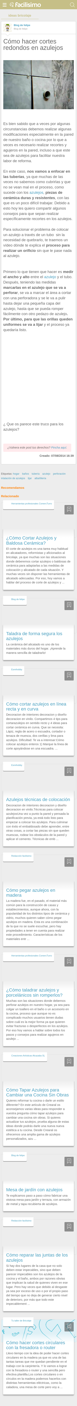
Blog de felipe (22, 25)
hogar (16, 466)
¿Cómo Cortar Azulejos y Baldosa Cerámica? (31, 533)
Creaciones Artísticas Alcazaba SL (28, 1048)
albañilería (40, 470)
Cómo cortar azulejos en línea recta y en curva (36, 699)
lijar (30, 470)
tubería (35, 466)
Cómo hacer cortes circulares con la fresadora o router (35, 1338)
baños (25, 466)
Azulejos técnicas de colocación (38, 792)
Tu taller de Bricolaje (21, 1313)
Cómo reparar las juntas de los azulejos (37, 1250)
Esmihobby (16, 662)
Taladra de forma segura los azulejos (34, 628)
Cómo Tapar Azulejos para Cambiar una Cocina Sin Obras (37, 1085)
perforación (59, 466)
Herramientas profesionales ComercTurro (31, 496)
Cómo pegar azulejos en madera (30, 885)
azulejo (49, 277)
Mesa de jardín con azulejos (34, 1182)
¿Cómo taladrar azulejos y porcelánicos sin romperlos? (34, 985)
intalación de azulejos (13, 470)
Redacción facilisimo (21, 848)
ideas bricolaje (19, 15)
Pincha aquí (58, 440)
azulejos (36, 192)
